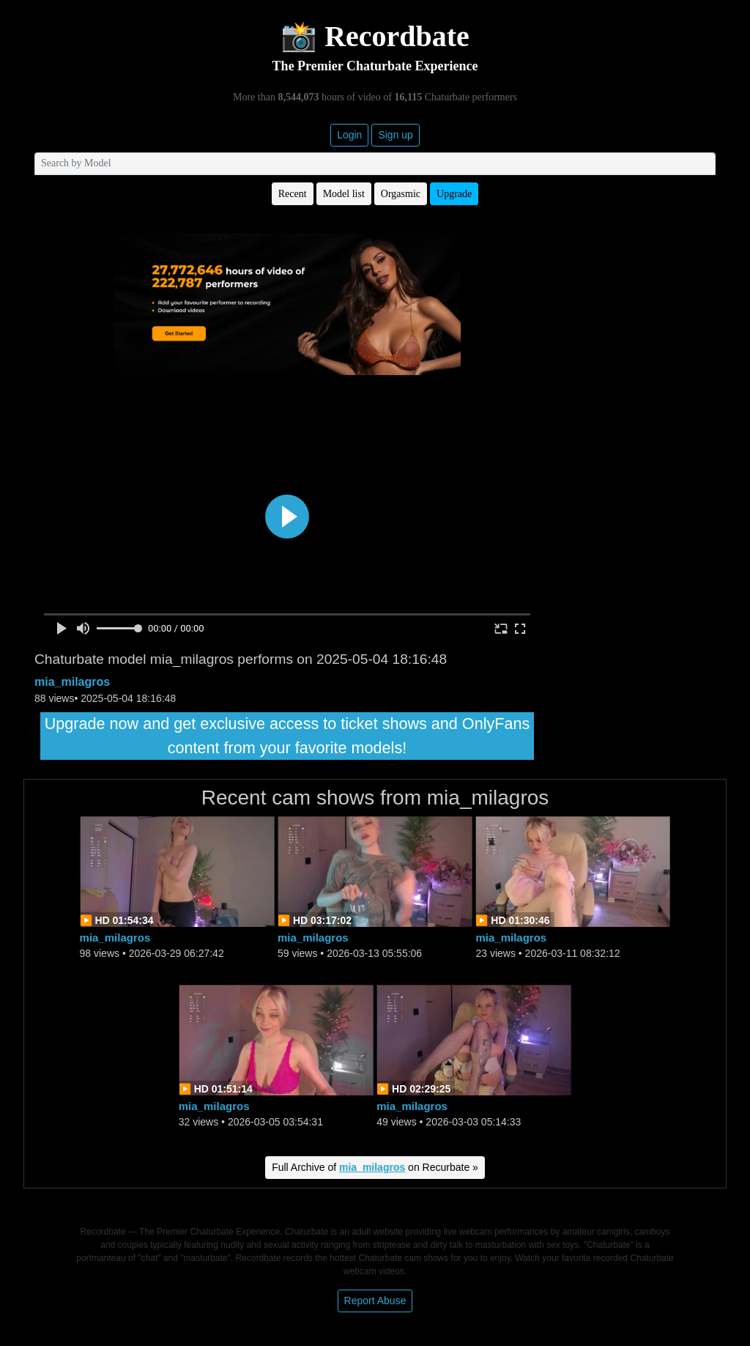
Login (349, 135)
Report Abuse (375, 1300)
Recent (292, 193)
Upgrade (454, 193)
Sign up (395, 135)
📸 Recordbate (375, 36)
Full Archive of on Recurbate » (375, 1167)
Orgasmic (400, 193)
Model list (344, 193)
